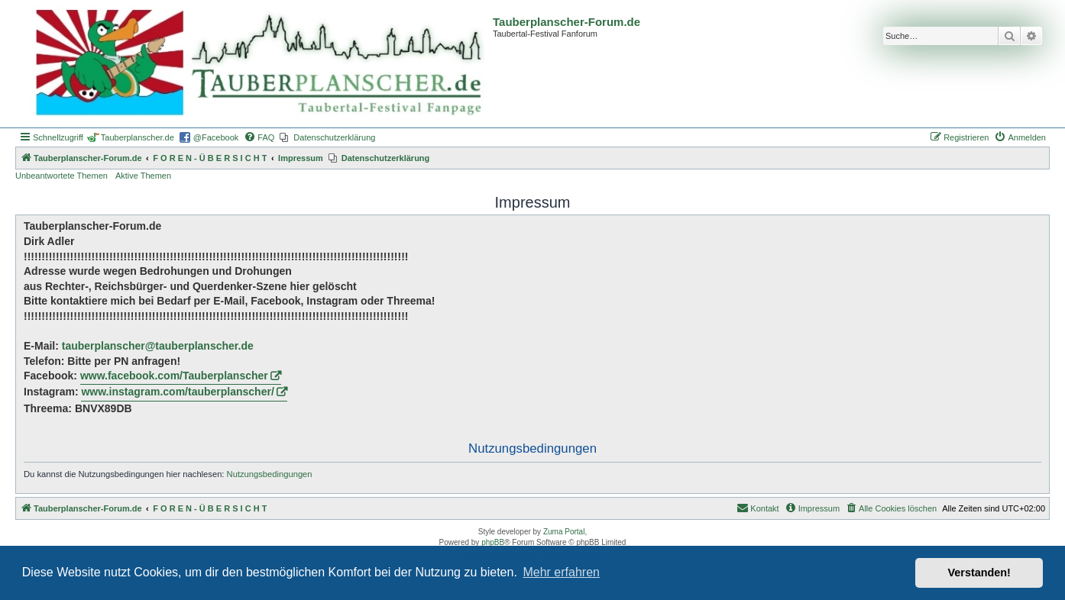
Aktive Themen (143, 175)
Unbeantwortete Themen (61, 175)
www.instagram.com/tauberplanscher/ (177, 391)
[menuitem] (259, 137)
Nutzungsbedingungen (269, 474)
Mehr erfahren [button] (561, 572)
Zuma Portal (563, 531)
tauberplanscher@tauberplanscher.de (158, 346)
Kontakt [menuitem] (757, 507)
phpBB (492, 542)
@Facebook (215, 137)
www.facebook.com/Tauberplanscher (174, 375)
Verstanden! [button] (979, 572)
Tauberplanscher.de (137, 137)
